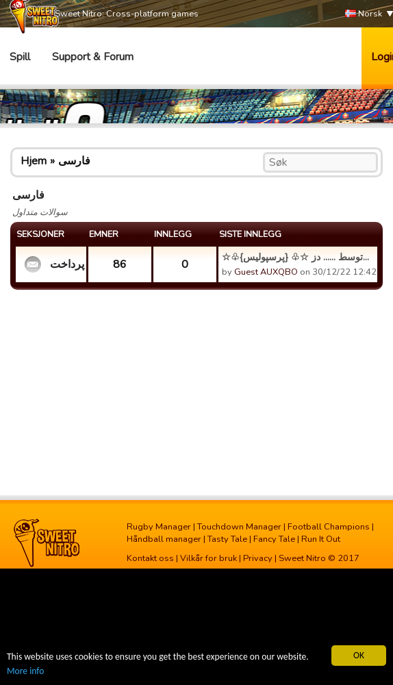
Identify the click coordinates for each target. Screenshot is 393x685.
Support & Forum (93, 56)
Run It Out (320, 539)
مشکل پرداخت (66, 264)
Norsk (363, 14)
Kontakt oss (150, 558)
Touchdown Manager (239, 527)
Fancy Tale (274, 539)
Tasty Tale (227, 539)
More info (25, 671)
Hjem (34, 161)
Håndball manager (164, 539)
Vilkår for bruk (208, 558)
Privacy (257, 558)
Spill (20, 56)
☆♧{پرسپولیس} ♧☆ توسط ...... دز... (295, 257)
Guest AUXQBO (266, 272)
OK (358, 655)
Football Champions (329, 527)
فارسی (74, 161)
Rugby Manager (159, 527)
